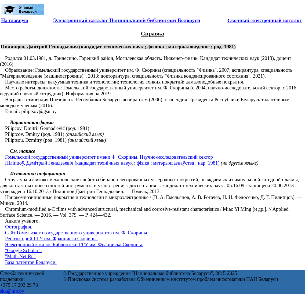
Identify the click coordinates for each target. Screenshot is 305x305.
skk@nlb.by (12, 291)
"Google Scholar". (23, 250)
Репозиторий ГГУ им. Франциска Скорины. (51, 238)
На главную (14, 20)
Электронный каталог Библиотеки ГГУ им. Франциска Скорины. (74, 244)
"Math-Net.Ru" (20, 256)
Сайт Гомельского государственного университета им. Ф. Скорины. (76, 232)
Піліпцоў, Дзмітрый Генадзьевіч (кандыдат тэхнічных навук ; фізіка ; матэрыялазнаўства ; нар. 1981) (112, 163)
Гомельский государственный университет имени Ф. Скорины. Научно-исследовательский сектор (109, 157)
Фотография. (18, 227)
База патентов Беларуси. (31, 262)
